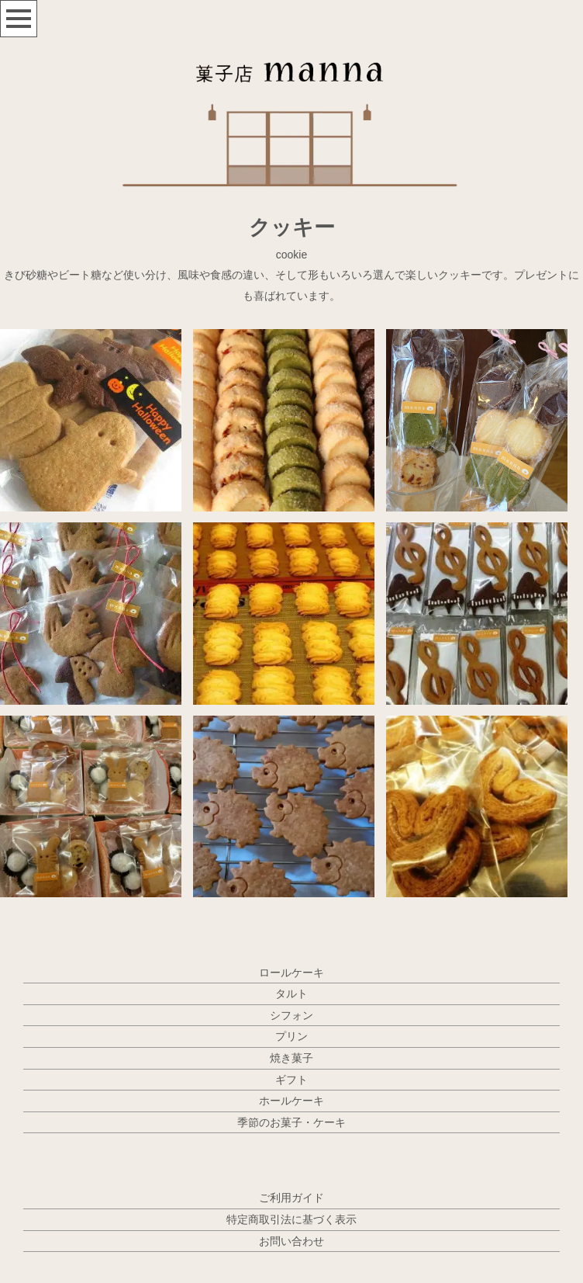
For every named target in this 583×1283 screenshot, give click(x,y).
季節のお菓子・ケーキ (291, 1122)
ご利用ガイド (291, 1197)
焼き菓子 (291, 1058)
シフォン (291, 1015)
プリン (291, 1036)
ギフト (291, 1079)
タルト (291, 993)
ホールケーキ (291, 1100)
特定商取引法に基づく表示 (291, 1219)
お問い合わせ (291, 1241)
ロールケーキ (291, 972)
